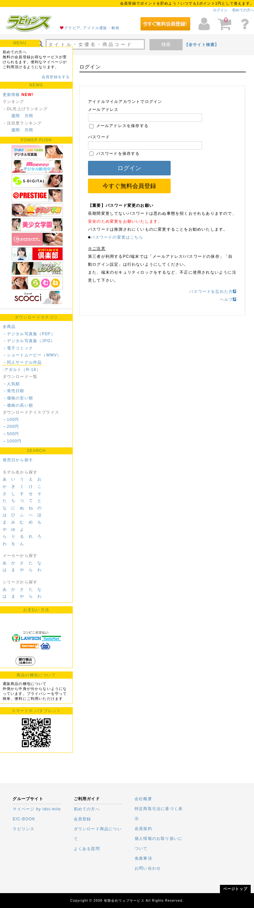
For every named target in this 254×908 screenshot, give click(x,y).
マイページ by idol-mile (37, 809)
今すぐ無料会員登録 (129, 186)
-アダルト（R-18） (22, 369)
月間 (28, 116)
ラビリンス (23, 829)
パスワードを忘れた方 (212, 291)
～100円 (11, 419)
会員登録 (82, 819)
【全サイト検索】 (201, 44)
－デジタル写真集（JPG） (29, 341)
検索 (166, 44)
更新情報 (11, 94)
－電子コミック (18, 348)
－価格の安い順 (18, 398)
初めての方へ (243, 10)
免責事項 (143, 858)
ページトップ (235, 889)
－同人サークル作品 (22, 362)
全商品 (9, 326)
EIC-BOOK (24, 819)
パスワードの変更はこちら (117, 237)
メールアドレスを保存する (118, 125)
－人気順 (11, 384)
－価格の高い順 (18, 405)
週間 (15, 116)
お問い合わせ (148, 868)
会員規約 (143, 828)
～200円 (11, 426)
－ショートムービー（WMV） (32, 355)
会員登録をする (56, 77)
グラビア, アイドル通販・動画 (91, 28)
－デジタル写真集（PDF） (29, 334)
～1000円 (12, 441)
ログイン (220, 10)
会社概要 (143, 798)
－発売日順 (13, 390)
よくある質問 (87, 848)
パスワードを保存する (114, 153)
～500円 (11, 433)
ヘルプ (228, 299)
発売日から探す (18, 460)
